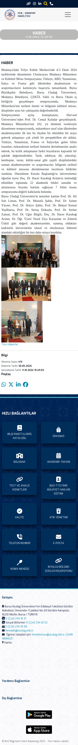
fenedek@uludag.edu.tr (19, 630)
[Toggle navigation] (68, 14)
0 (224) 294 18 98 (16, 626)
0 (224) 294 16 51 (15, 618)
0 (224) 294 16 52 (37, 622)
